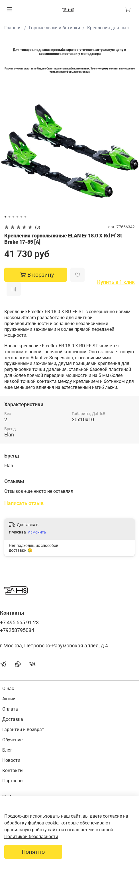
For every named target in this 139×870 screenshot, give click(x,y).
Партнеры (12, 780)
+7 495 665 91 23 (19, 622)
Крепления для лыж (108, 27)
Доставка (12, 719)
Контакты (12, 770)
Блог (7, 750)
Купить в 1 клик (116, 282)
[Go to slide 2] (9, 216)
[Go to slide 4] (17, 216)
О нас (8, 688)
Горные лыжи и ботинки (54, 27)
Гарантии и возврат (23, 729)
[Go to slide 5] (21, 216)
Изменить (37, 532)
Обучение (12, 739)
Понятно (33, 851)
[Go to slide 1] (5, 216)
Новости (11, 760)
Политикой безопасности (31, 836)
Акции (8, 698)
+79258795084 (17, 630)
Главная (13, 27)
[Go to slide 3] (13, 216)
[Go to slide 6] (25, 216)
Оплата (10, 709)
